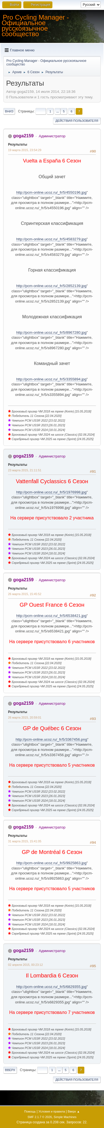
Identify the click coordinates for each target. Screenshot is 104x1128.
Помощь (30, 1111)
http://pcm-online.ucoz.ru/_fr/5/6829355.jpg (51, 987)
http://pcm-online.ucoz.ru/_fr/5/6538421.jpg (51, 616)
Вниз (9, 111)
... (57, 111)
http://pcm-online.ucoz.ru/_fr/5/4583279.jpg (51, 239)
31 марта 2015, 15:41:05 (24, 841)
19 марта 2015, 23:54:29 (24, 150)
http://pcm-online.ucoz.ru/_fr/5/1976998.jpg (51, 492)
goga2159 (23, 135)
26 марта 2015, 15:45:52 (24, 594)
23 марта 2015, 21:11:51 (24, 470)
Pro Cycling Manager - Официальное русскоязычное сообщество (35, 26)
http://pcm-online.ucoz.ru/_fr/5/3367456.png (51, 739)
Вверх (10, 1070)
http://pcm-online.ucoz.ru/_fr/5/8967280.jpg (51, 332)
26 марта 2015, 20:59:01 (24, 717)
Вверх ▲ (74, 1111)
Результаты (17, 144)
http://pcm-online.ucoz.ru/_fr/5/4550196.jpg (51, 192)
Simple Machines (65, 1117)
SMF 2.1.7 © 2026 (39, 1117)
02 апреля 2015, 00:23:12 (25, 964)
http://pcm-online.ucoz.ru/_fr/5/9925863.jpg (51, 863)
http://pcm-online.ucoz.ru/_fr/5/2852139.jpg (51, 286)
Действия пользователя (76, 120)
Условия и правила (52, 1111)
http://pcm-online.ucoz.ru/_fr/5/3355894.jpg (51, 379)
